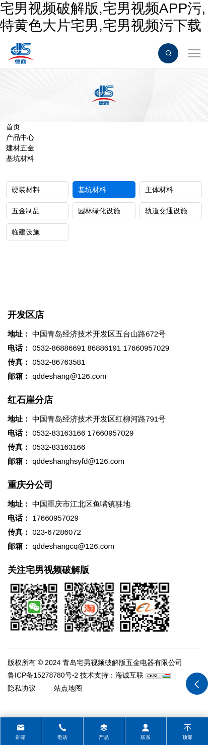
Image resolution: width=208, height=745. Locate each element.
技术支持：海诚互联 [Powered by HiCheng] (112, 675)
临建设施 (26, 232)
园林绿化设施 (99, 211)
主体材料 (159, 190)
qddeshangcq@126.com (73, 546)
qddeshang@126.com (69, 376)
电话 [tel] (62, 737)
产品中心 (20, 137)
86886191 (104, 348)
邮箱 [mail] (21, 737)
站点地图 (68, 688)
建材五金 (20, 148)
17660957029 (146, 348)
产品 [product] (104, 737)
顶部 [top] (187, 737)
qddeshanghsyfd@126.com (78, 461)
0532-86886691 (58, 348)
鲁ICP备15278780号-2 (43, 675)
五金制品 (26, 211)
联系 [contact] (146, 737)
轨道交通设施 (166, 211)
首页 (13, 127)
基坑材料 (20, 158)
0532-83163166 (58, 433)
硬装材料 (26, 190)
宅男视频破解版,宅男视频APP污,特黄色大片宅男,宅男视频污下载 (102, 16)
